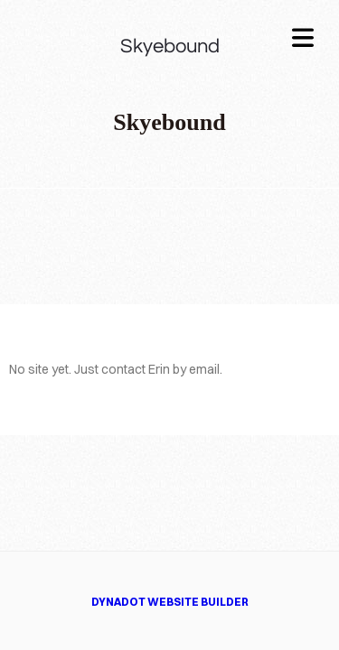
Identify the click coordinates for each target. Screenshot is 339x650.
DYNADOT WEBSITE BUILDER (170, 601)
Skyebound (170, 46)
